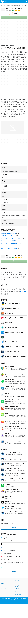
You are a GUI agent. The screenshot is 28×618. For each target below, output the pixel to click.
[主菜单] (26, 1)
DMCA (16, 591)
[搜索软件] (23, 1)
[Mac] (5, 5)
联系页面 (23, 291)
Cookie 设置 (18, 594)
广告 (2, 586)
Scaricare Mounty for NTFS (8, 235)
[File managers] (21, 5)
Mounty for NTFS (14, 8)
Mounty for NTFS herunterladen (9, 243)
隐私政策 (17, 586)
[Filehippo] (5, 1)
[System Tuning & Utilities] (12, 5)
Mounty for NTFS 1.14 (7, 523)
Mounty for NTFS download (8, 246)
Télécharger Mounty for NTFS (9, 248)
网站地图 (3, 588)
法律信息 (17, 588)
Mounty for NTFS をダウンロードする (11, 238)
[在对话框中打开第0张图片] (12, 127)
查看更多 (14, 528)
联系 (2, 583)
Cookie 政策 (18, 583)
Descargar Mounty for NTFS (8, 233)
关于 (2, 580)
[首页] (1, 5)
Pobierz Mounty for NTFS (8, 241)
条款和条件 (18, 580)
